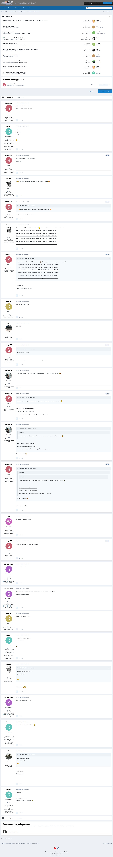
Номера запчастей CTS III (10, 37)
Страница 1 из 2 (19, 97)
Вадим (8, 178)
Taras (97, 26)
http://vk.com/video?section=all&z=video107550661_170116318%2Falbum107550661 (36, 235)
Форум (4, 8)
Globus (97, 48)
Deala (8, 323)
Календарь (17, 7)
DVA (7, 56)
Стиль (52, 851)
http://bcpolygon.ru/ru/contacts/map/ (25, 408)
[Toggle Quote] (18, 205)
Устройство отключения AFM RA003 (11, 43)
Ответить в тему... (14, 831)
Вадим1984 (8, 33)
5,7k (8, 576)
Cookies (66, 851)
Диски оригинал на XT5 (8, 26)
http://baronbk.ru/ (20, 285)
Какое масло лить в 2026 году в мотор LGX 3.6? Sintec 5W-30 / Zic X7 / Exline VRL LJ (23, 20)
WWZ (8, 516)
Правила (10, 7)
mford (97, 54)
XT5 (17, 21)
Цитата (21, 120)
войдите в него (55, 825)
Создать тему (92, 90)
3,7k (8, 335)
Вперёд (9, 97)
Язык (46, 851)
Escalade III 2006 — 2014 (24, 33)
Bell (7, 50)
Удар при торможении (8, 31)
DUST (97, 37)
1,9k (8, 763)
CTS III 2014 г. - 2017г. (21, 39)
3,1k (8, 139)
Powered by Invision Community (56, 854)
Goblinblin (8, 370)
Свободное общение (18, 50)
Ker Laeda (98, 60)
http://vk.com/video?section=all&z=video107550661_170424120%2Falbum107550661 (36, 230)
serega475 (13, 83)
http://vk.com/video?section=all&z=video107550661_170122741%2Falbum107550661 (36, 241)
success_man (8, 564)
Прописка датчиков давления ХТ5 (11, 54)
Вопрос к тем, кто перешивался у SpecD (12, 60)
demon (8, 301)
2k (9, 383)
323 (8, 115)
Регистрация (107, 3)
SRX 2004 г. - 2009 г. (21, 73)
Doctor (8, 126)
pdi (6, 62)
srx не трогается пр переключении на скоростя (14, 72)
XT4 (16, 67)
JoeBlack (8, 751)
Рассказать (94, 84)
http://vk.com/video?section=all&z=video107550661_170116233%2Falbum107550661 (36, 243)
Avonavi (97, 20)
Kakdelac (8, 21)
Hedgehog (8, 27)
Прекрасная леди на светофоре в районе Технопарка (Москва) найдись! (20, 49)
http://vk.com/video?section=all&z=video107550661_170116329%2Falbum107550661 (36, 233)
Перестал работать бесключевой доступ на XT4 (14, 66)
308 (8, 314)
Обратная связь (26, 7)
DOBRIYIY (8, 44)
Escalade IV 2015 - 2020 (21, 44)
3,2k (8, 191)
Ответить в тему (105, 90)
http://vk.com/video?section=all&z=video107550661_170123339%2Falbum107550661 (36, 238)
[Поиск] (93, 8)
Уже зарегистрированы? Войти (93, 3)
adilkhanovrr (8, 73)
